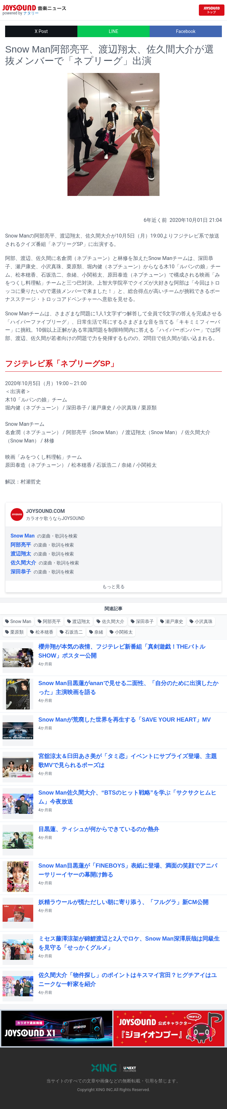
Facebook (186, 31)
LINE (113, 31)
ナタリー (31, 13)
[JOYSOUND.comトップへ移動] (211, 10)
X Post (41, 31)
